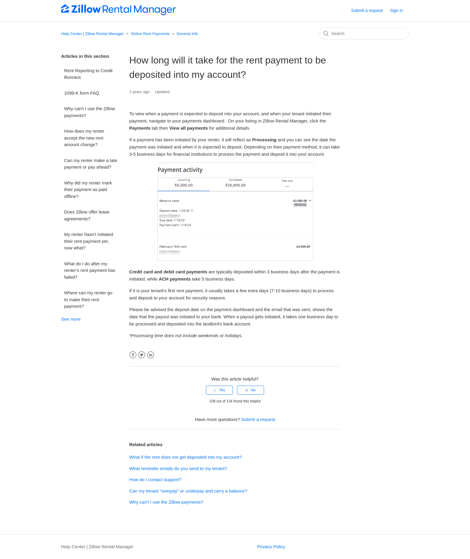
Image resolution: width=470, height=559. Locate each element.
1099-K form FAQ (81, 93)
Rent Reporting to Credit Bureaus (88, 74)
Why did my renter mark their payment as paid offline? (88, 189)
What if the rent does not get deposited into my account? (185, 457)
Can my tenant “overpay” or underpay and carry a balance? (188, 490)
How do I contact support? (155, 479)
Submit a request (367, 10)
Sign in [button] (396, 10)
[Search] (364, 34)
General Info (187, 33)
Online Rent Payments (150, 33)
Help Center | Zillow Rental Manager (92, 33)
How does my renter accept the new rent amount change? (84, 137)
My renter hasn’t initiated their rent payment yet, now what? (88, 241)
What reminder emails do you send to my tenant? (178, 468)
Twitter (141, 355)
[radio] (219, 390)
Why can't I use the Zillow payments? (89, 112)
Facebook (133, 355)
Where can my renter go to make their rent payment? (88, 299)
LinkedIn (150, 355)
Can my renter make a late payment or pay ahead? (90, 164)
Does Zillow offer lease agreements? (86, 215)
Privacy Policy (271, 546)
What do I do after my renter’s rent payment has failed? (89, 270)
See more (71, 319)
